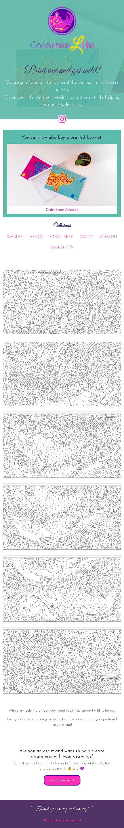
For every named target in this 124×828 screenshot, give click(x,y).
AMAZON (108, 237)
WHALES (15, 237)
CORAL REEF (61, 237)
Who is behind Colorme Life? (62, 820)
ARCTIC (86, 237)
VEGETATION (62, 247)
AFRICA (36, 237)
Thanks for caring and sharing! (62, 809)
